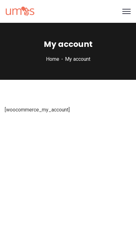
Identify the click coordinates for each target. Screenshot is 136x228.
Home (52, 58)
